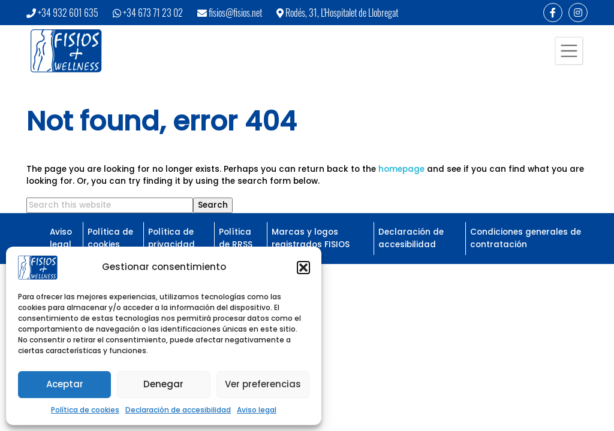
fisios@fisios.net (235, 12)
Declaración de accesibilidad (178, 410)
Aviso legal (256, 410)
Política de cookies (85, 410)
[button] (303, 268)
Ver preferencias (263, 384)
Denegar (163, 384)
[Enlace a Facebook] (552, 12)
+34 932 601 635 (68, 12)
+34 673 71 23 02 (153, 12)
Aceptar (64, 384)
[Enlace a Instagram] (578, 12)
